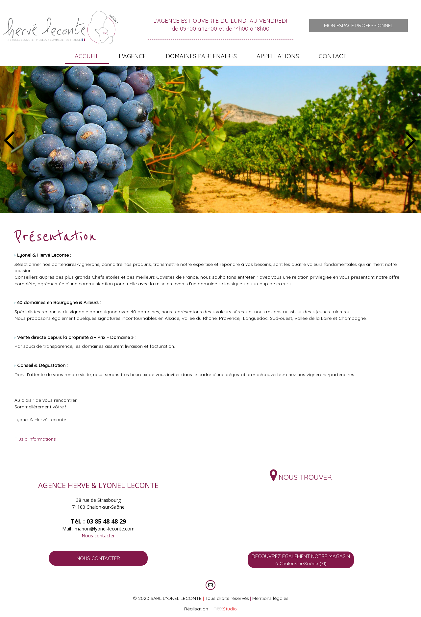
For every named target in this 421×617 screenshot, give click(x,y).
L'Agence (132, 56)
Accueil (87, 56)
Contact (333, 56)
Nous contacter (98, 535)
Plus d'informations (35, 439)
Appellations (278, 56)
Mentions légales (270, 598)
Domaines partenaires (201, 56)
